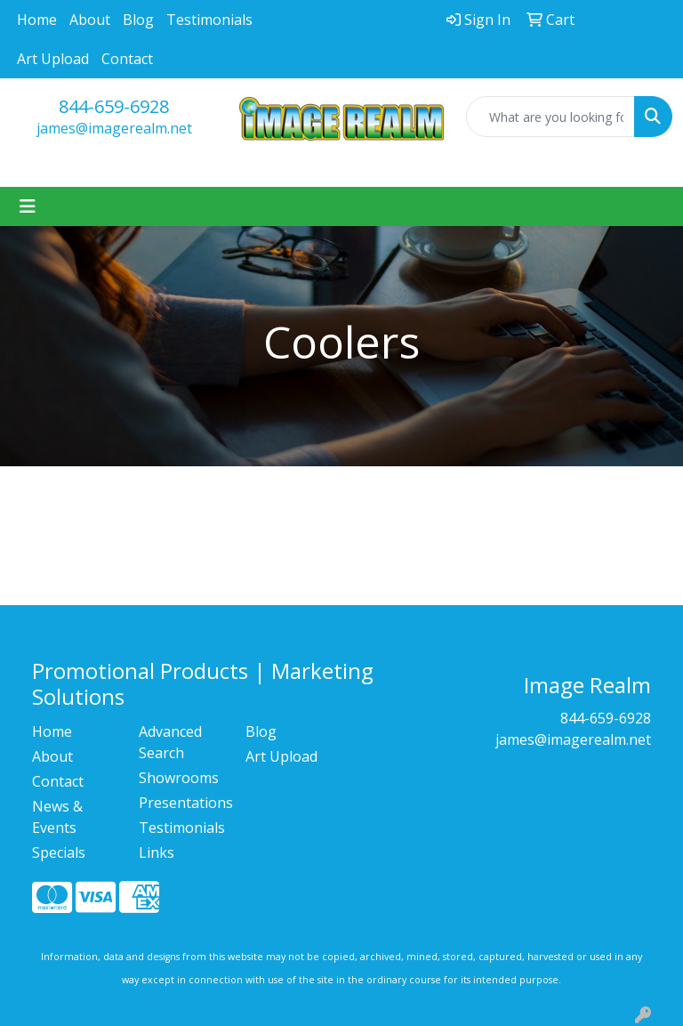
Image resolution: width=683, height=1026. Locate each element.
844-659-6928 (114, 106)
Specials (58, 852)
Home (37, 19)
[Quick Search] (550, 116)
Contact (127, 59)
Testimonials (209, 19)
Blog (138, 19)
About (89, 19)
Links (156, 852)
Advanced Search (170, 742)
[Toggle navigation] (27, 206)
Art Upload (53, 59)
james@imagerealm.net (114, 128)
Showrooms (179, 778)
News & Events (57, 816)
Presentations (181, 802)
